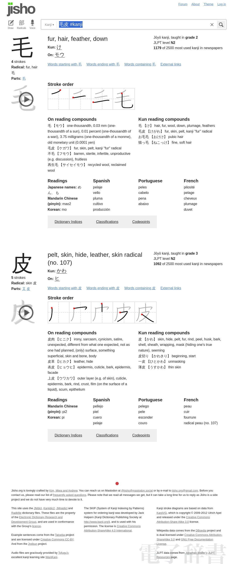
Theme (209, 4)
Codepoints (141, 222)
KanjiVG (162, 512)
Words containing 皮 (140, 288)
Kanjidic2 (49, 508)
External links (170, 64)
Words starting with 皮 (65, 288)
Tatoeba (60, 534)
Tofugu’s (63, 552)
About (196, 4)
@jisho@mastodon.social (137, 490)
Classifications (107, 222)
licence (36, 526)
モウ (60, 54)
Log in (221, 4)
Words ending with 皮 (103, 288)
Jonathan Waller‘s (196, 552)
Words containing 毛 (140, 64)
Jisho (21, 9)
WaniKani (51, 557)
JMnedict (61, 508)
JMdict (38, 508)
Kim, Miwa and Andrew (63, 490)
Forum (183, 4)
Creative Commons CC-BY (57, 539)
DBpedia (201, 530)
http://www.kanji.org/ (96, 521)
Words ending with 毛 (103, 64)
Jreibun (32, 543)
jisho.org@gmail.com (185, 490)
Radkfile (16, 512)
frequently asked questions (69, 495)
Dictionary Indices (68, 222)
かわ (62, 270)
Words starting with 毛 (65, 64)
